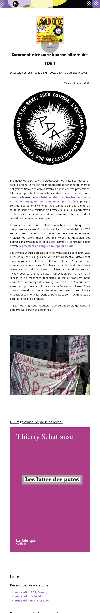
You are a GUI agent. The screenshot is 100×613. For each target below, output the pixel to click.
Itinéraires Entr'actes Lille (32, 600)
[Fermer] (4, 4)
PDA (70, 273)
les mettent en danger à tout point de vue (46, 246)
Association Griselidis (29, 596)
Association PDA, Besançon (32, 592)
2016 (44, 197)
